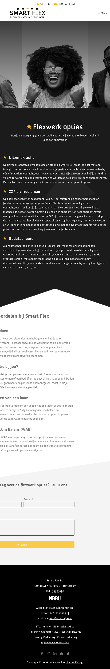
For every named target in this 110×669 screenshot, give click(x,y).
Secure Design (74, 662)
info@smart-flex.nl (61, 618)
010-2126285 (58, 613)
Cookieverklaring (67, 637)
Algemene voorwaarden (55, 642)
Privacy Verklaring (44, 637)
